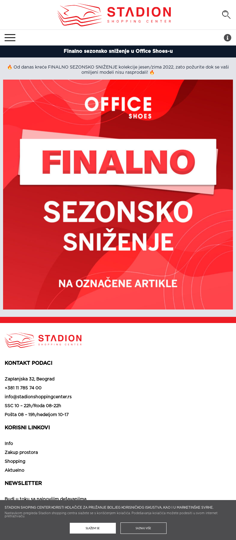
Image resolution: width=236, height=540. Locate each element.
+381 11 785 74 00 (23, 388)
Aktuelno (14, 470)
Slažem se (93, 528)
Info (9, 444)
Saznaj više (143, 528)
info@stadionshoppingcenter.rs (38, 397)
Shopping (15, 461)
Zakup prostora (21, 453)
